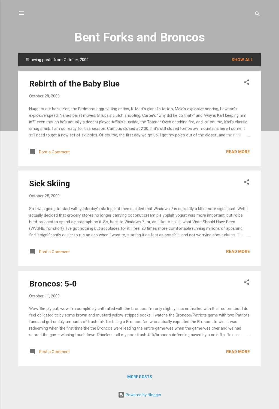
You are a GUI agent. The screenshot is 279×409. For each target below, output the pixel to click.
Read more (238, 151)
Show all (242, 59)
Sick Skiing (49, 183)
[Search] (257, 15)
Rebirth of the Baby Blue (74, 83)
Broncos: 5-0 (53, 283)
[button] (246, 83)
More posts (139, 377)
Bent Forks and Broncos (139, 37)
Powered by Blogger (139, 394)
